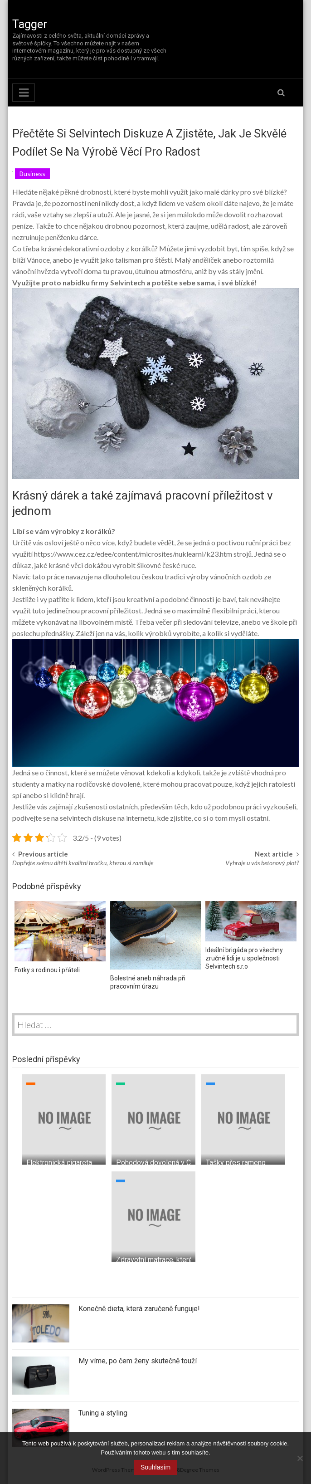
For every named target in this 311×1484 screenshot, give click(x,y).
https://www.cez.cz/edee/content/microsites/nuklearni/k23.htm (133, 553)
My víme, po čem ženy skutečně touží (137, 1361)
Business (32, 173)
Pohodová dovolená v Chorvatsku (169, 1162)
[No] (299, 1458)
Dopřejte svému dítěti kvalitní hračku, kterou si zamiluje (82, 863)
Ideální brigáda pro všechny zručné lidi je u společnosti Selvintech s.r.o (244, 958)
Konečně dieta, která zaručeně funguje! (139, 1308)
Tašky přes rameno (236, 1162)
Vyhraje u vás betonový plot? (262, 863)
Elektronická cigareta (59, 1162)
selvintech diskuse (88, 817)
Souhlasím (155, 1467)
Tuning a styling (102, 1413)
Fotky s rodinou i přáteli (47, 970)
